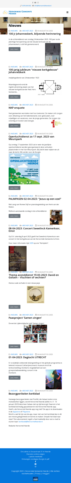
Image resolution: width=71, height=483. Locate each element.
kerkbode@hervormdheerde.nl (31, 421)
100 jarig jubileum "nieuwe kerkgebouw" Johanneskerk (33, 71)
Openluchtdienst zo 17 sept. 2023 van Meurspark (31, 138)
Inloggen (45, 473)
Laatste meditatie (35, 456)
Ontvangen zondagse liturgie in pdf (35, 459)
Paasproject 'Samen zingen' (25, 317)
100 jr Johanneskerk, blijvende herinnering (35, 33)
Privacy (38, 473)
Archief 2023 (27, 31)
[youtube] (35, 2)
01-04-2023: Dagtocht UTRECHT (27, 357)
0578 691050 (26, 6)
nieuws (14, 31)
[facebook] (32, 2)
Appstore (17, 412)
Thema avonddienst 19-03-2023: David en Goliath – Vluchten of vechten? (34, 276)
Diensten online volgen (35, 454)
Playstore (26, 412)
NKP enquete (17, 107)
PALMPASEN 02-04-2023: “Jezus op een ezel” (35, 198)
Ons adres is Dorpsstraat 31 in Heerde (35, 451)
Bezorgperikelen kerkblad (24, 393)
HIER (31, 243)
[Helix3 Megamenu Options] (67, 12)
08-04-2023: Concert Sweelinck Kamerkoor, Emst (34, 230)
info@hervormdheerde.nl (42, 6)
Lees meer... (14, 49)
